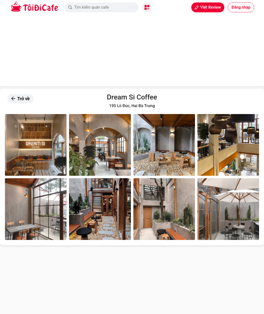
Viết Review (208, 7)
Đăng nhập (240, 7)
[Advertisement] (132, 51)
